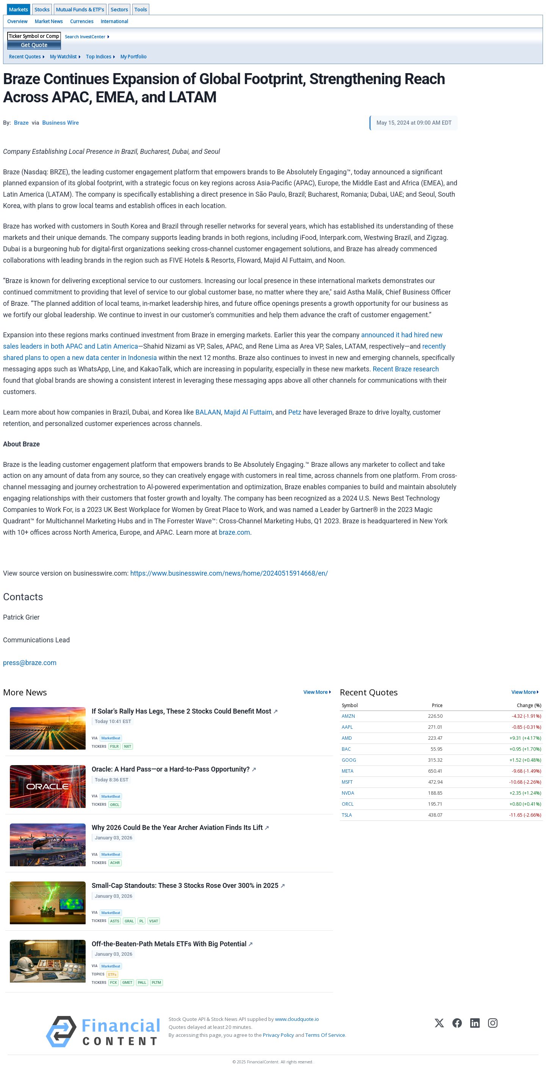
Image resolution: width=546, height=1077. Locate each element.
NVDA (348, 793)
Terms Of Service (325, 1035)
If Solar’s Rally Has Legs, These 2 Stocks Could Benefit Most (185, 711)
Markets (18, 9)
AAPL (347, 727)
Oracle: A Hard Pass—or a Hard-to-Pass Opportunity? (174, 769)
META (348, 771)
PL (141, 921)
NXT (127, 746)
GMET (127, 983)
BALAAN (208, 412)
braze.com (234, 532)
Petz (294, 412)
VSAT (153, 921)
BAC (346, 749)
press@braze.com (29, 663)
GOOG (349, 760)
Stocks (42, 9)
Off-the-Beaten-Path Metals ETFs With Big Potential (172, 944)
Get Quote (34, 45)
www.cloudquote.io (297, 1019)
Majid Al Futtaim (248, 412)
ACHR (115, 863)
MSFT (347, 782)
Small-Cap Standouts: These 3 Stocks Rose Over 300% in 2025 (188, 886)
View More (316, 692)
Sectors (119, 9)
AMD (347, 738)
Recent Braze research (406, 369)
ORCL (114, 805)
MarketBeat (111, 738)
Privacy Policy (278, 1035)
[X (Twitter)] (439, 1031)
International (114, 21)
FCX (113, 983)
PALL (142, 983)
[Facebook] (457, 1031)
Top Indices (98, 56)
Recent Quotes (25, 56)
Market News (49, 21)
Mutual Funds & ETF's (80, 9)
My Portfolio (133, 56)
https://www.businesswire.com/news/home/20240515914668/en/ (229, 573)
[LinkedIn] (475, 1031)
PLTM (156, 983)
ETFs (112, 974)
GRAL (129, 921)
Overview (17, 21)
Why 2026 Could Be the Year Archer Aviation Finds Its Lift (180, 827)
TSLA (347, 815)
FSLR (114, 746)
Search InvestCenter (85, 36)
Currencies (81, 21)
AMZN (348, 716)
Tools (141, 9)
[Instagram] (493, 1031)
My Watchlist (63, 56)
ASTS (114, 921)
